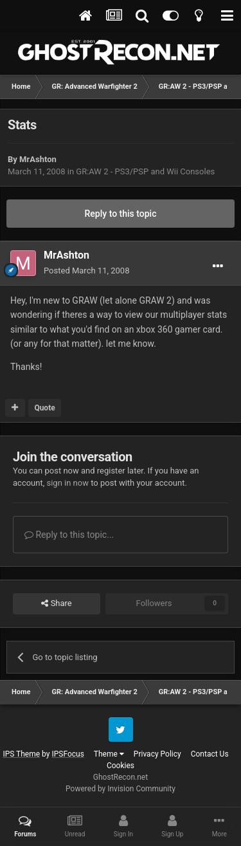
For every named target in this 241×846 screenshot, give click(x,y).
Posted (86, 270)
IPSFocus (67, 754)
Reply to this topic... (69, 534)
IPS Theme (21, 754)
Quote (44, 407)
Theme (109, 754)
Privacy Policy (157, 754)
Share (56, 603)
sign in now (67, 483)
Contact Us (210, 754)
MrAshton (38, 159)
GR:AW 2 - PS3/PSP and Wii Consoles (145, 171)
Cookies (120, 765)
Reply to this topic (121, 213)
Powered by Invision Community (120, 788)
